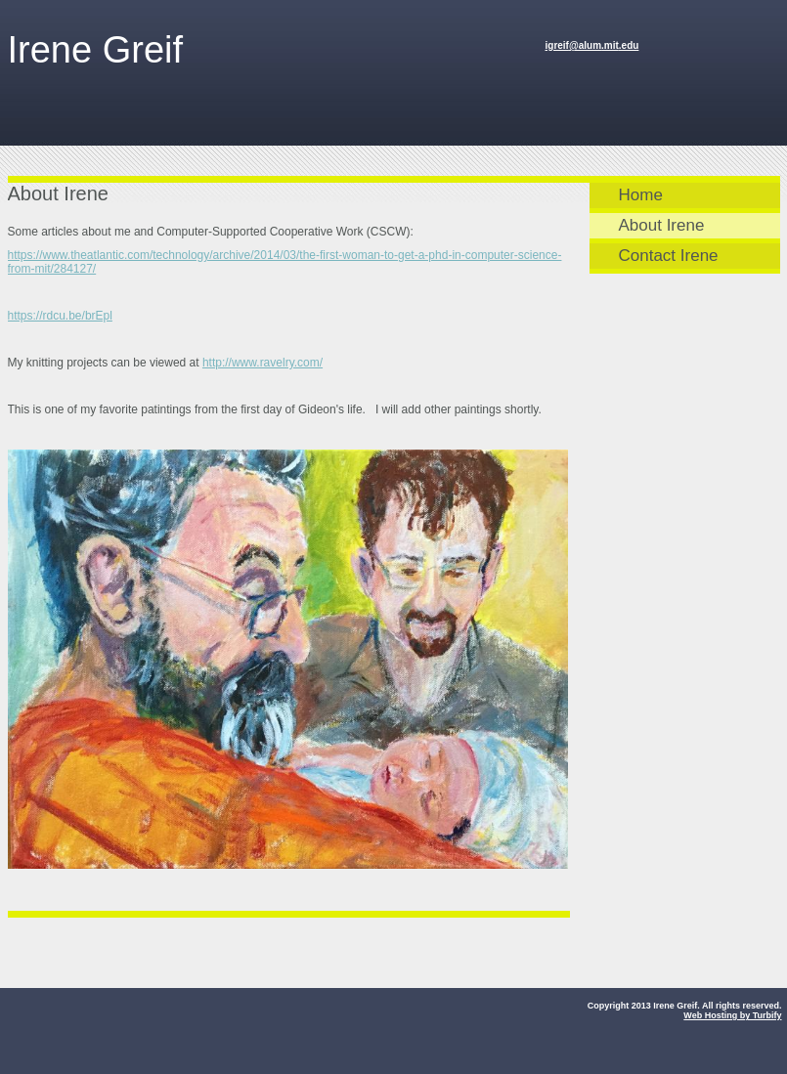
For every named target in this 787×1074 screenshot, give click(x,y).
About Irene (662, 225)
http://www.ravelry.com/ (262, 362)
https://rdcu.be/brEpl (60, 315)
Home (641, 195)
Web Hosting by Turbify (732, 1015)
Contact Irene (669, 255)
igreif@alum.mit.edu (592, 45)
